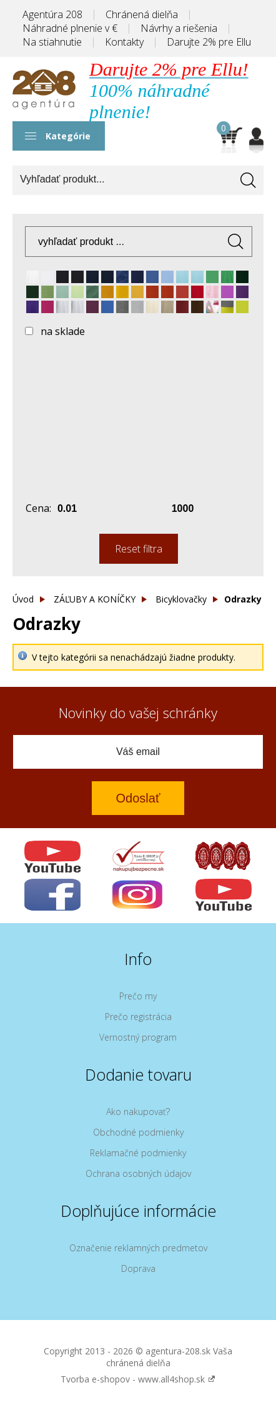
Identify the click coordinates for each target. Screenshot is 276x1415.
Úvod (23, 599)
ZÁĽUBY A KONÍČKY (95, 599)
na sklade (63, 331)
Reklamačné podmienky (138, 1153)
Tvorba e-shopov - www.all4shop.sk (138, 1379)
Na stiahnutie (52, 42)
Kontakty (124, 42)
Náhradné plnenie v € (69, 28)
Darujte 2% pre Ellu (209, 42)
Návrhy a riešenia (178, 28)
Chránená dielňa (142, 14)
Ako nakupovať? (138, 1112)
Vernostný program (138, 1037)
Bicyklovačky (181, 599)
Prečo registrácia (138, 1016)
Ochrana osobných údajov (138, 1173)
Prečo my (138, 996)
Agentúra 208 (52, 14)
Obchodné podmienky (138, 1132)
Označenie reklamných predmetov (138, 1248)
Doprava (138, 1268)
